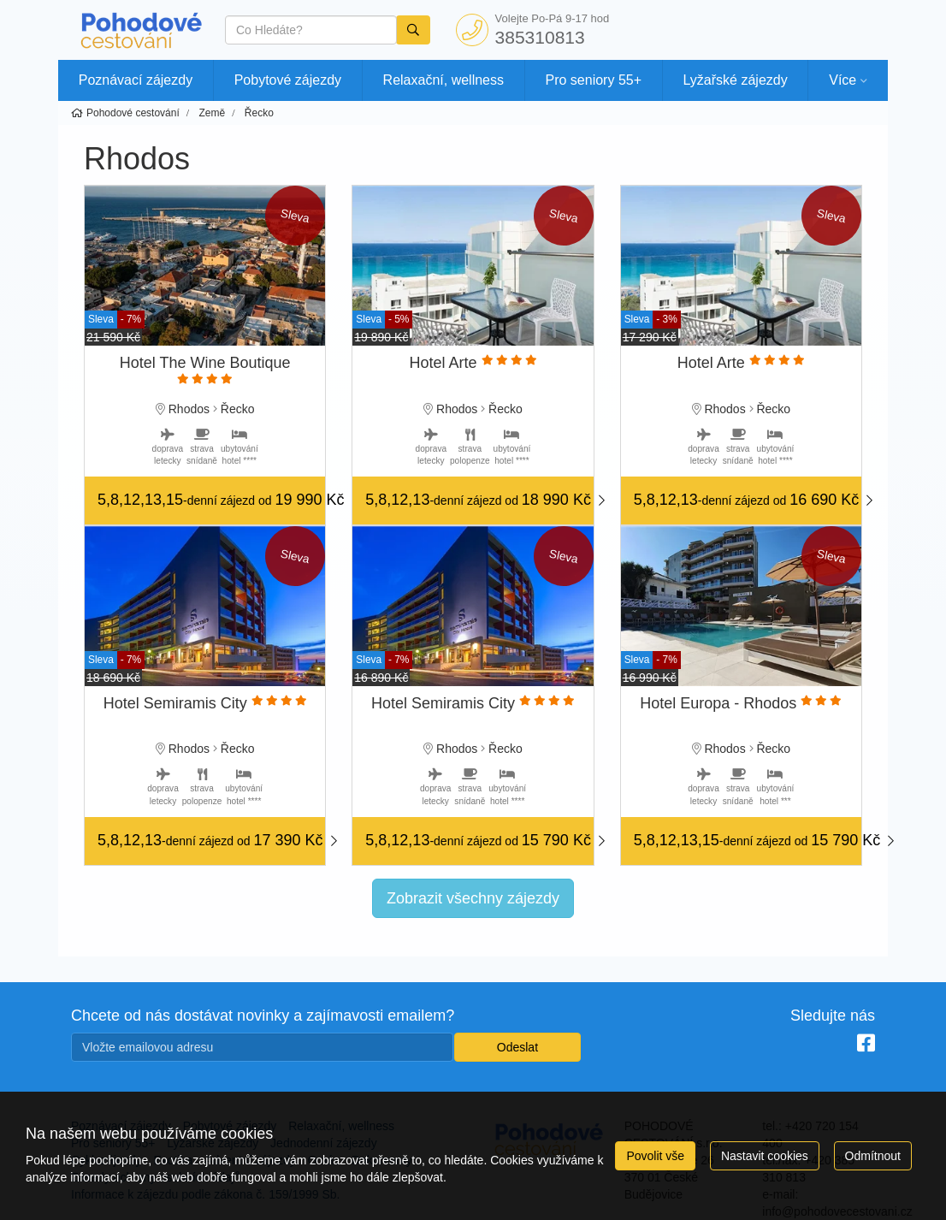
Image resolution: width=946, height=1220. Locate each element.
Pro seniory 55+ (594, 80)
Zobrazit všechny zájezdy (473, 898)
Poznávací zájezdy (135, 80)
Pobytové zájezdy (287, 80)
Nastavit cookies (764, 1156)
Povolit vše (655, 1156)
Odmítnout (873, 1156)
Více (842, 80)
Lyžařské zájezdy (735, 80)
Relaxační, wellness (443, 80)
